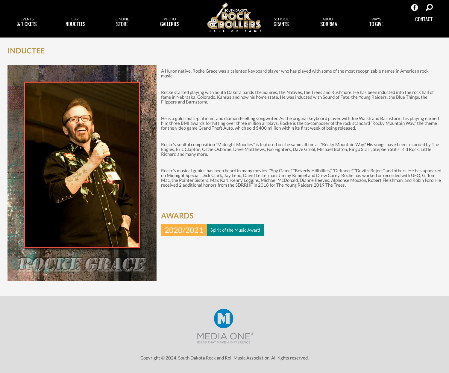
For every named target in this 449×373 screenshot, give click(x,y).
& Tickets (27, 22)
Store (122, 22)
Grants (281, 22)
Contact (424, 19)
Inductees (75, 22)
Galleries (170, 22)
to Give (376, 22)
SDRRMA (328, 22)
